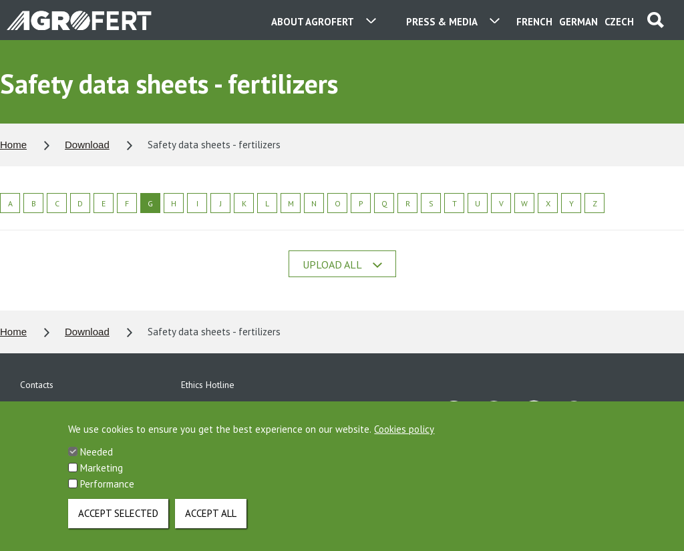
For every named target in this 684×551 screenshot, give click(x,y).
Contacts (36, 385)
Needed (96, 463)
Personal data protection (69, 407)
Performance (107, 495)
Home (13, 144)
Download (87, 144)
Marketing (101, 479)
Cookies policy (404, 440)
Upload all (342, 264)
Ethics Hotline (207, 385)
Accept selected (118, 524)
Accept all (210, 524)
